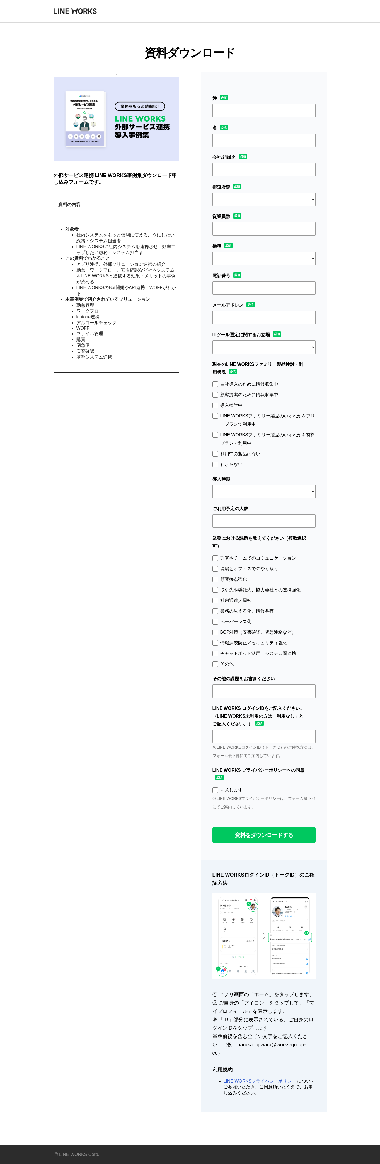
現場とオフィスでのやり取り (249, 568)
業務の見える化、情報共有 (247, 611)
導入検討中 (231, 405)
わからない (231, 464)
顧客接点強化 (233, 579)
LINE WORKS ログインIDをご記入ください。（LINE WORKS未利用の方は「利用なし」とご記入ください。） (258, 716)
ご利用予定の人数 (230, 508)
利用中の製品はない (240, 453)
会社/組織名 (224, 157)
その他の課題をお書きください (243, 678)
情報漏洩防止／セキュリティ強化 (253, 642)
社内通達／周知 (235, 600)
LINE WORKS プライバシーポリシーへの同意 (258, 770)
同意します (231, 790)
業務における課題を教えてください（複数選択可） (259, 542)
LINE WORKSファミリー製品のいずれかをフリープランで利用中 (267, 420)
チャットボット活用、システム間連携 (258, 653)
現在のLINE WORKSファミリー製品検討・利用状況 (257, 368)
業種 (216, 246)
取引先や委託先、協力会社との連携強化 (260, 589)
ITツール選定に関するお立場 (241, 334)
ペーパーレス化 (235, 621)
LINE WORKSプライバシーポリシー (260, 1081)
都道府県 (221, 187)
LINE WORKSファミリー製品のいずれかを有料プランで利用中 (267, 439)
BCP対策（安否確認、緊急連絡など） (258, 632)
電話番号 (221, 275)
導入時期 (221, 479)
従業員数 (221, 216)
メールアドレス (228, 305)
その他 (227, 664)
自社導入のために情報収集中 (249, 384)
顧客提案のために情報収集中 (249, 394)
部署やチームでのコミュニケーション (258, 558)
